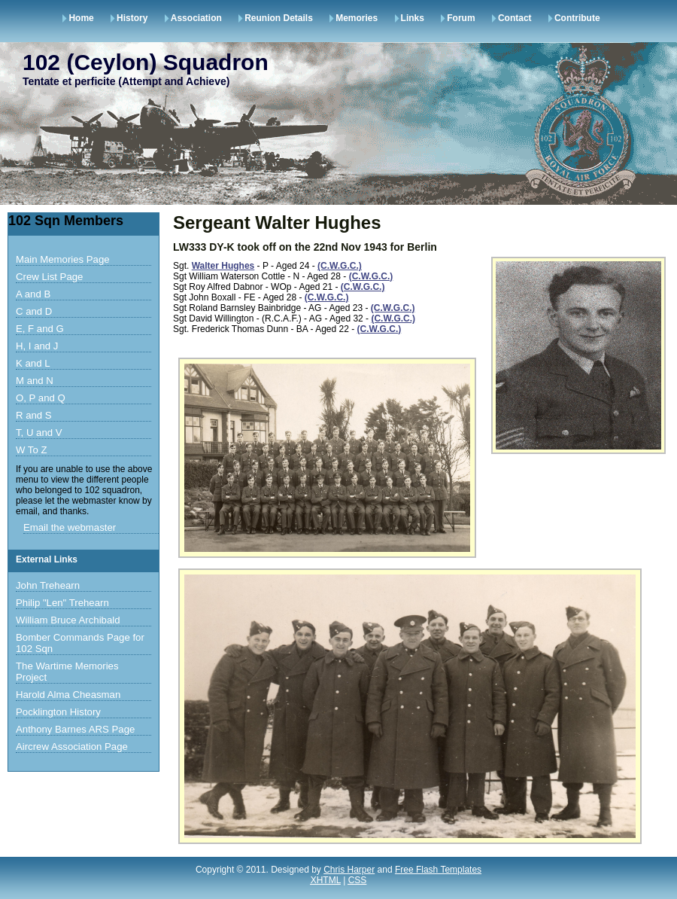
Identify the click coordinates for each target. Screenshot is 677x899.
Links (412, 18)
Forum (461, 18)
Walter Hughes (223, 266)
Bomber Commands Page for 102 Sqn (80, 643)
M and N (34, 380)
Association (196, 18)
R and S (34, 415)
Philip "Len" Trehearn (62, 602)
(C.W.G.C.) (339, 266)
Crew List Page (49, 276)
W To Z (31, 450)
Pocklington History (58, 712)
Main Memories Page (63, 259)
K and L (33, 363)
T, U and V (39, 432)
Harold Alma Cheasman (68, 694)
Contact (515, 18)
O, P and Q (40, 398)
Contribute (577, 18)
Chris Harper (349, 869)
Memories (356, 18)
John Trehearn (48, 585)
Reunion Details (278, 18)
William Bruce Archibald (68, 620)
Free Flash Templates (438, 869)
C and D (34, 311)
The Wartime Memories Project (67, 671)
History (132, 18)
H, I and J (37, 346)
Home (80, 18)
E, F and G (40, 328)
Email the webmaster (69, 527)
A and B (33, 294)
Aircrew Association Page (72, 746)
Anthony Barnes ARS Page (75, 729)
